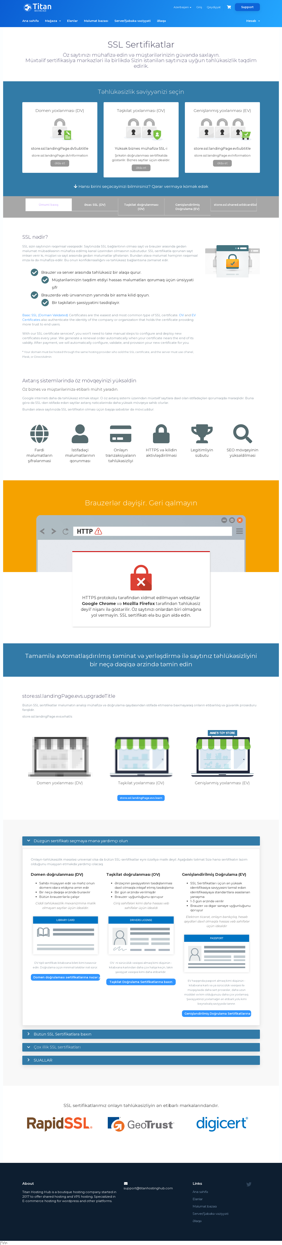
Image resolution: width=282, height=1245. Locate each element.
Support (247, 7)
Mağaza (53, 21)
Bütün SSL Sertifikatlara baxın (62, 1034)
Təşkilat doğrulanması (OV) (141, 207)
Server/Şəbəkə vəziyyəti (132, 21)
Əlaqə (161, 21)
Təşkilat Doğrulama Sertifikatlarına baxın (140, 982)
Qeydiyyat (214, 7)
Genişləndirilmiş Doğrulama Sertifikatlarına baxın (217, 1013)
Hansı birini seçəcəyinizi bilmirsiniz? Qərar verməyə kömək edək (141, 186)
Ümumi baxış (48, 205)
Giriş (199, 7)
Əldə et (60, 163)
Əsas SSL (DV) (94, 205)
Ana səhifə (30, 21)
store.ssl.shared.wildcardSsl (235, 205)
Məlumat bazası (96, 21)
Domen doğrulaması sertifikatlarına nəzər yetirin (66, 977)
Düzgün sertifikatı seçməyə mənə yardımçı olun (81, 840)
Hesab (253, 21)
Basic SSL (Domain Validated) (45, 315)
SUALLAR (43, 1060)
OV (181, 315)
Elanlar (72, 21)
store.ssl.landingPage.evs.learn (141, 797)
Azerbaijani (182, 7)
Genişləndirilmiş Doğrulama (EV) (187, 207)
